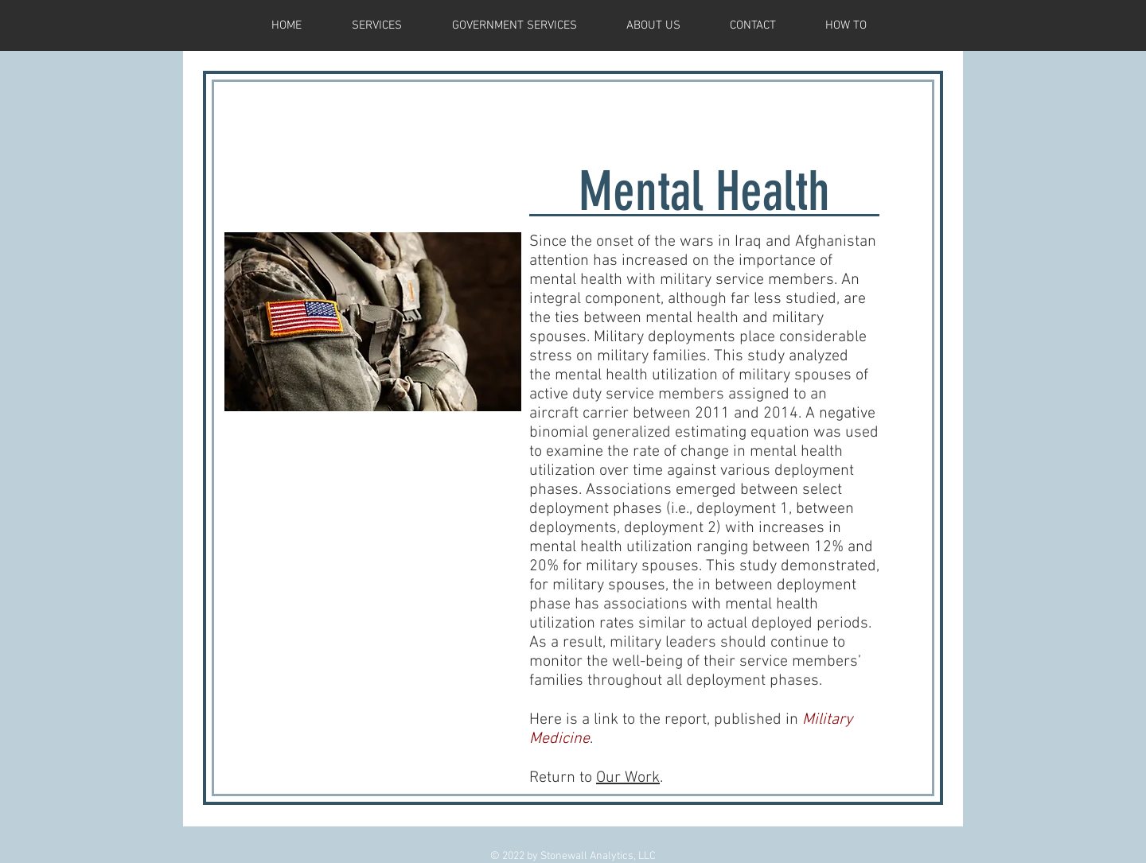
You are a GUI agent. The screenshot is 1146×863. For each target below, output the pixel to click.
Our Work (628, 777)
